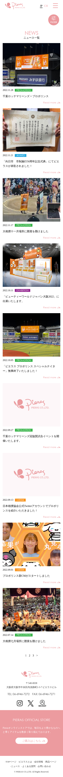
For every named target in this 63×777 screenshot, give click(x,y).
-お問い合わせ (44, 766)
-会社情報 (38, 761)
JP (41, 5)
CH (46, 5)
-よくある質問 (28, 766)
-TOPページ (10, 761)
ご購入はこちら (31, 740)
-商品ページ (50, 761)
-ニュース (15, 766)
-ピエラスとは (25, 761)
